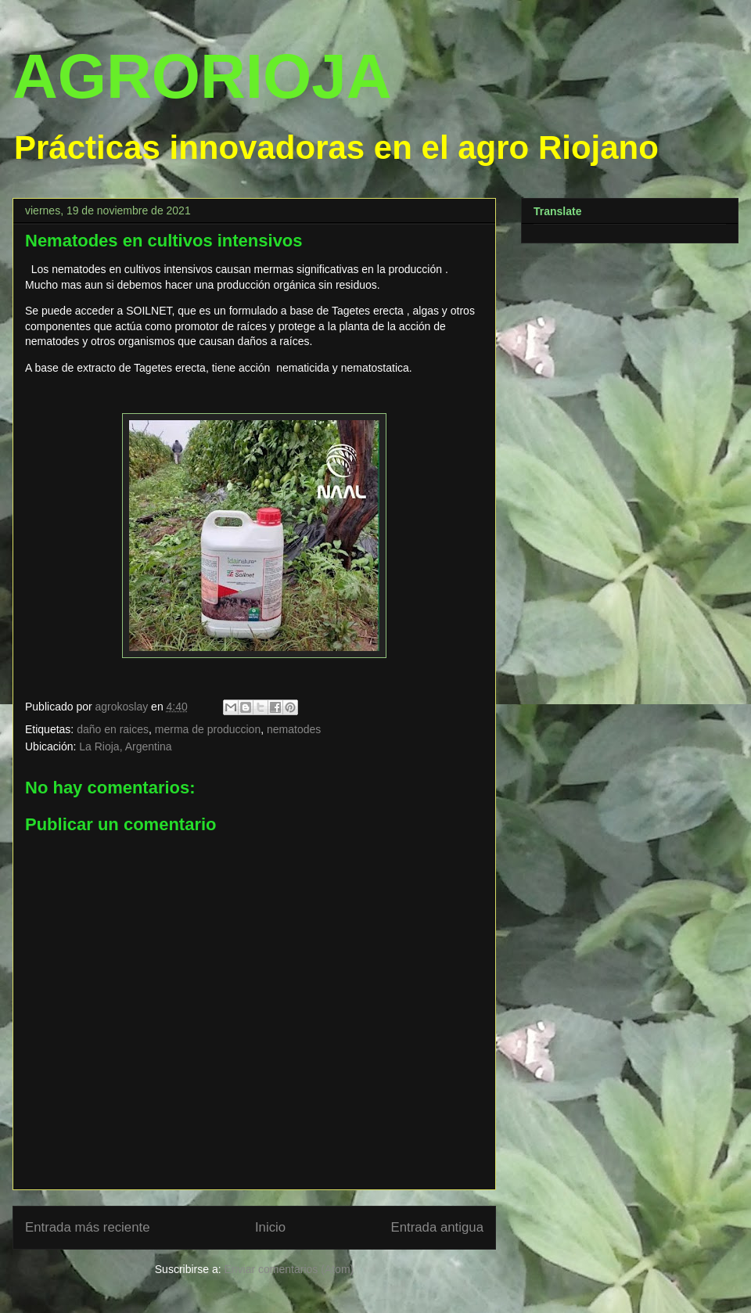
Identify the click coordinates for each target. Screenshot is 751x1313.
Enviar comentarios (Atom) (289, 1269)
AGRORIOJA (202, 76)
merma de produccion (208, 729)
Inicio (270, 1227)
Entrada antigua (437, 1227)
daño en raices (113, 729)
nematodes (294, 729)
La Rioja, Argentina (125, 746)
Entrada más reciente (87, 1227)
